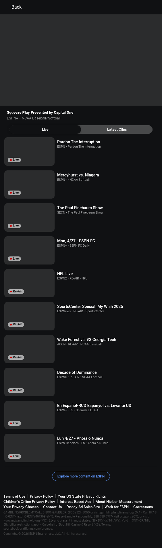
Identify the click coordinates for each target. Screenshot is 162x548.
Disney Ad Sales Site (83, 507)
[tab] (45, 129)
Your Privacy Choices (20, 507)
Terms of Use (14, 496)
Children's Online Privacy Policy (29, 501)
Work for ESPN (117, 507)
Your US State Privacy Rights (82, 496)
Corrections (143, 507)
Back (13, 7)
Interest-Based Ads (75, 501)
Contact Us (52, 507)
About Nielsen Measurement (119, 501)
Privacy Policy (41, 496)
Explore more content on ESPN (81, 476)
